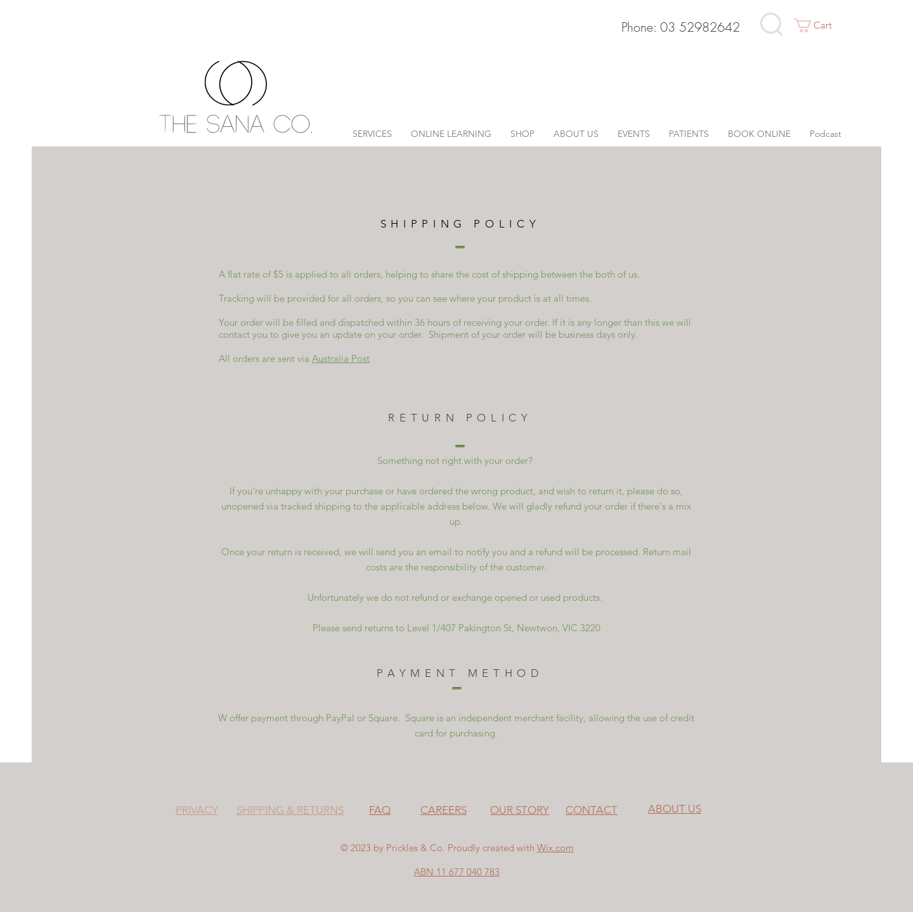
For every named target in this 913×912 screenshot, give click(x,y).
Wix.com (555, 848)
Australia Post (341, 358)
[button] (821, 25)
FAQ (380, 810)
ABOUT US (674, 808)
